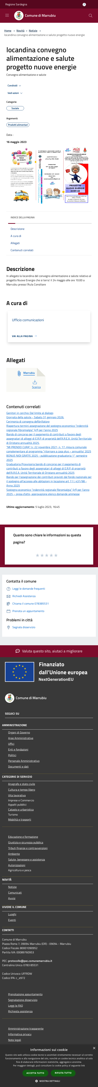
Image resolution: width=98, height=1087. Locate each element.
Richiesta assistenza (20, 1011)
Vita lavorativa (17, 795)
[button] (49, 1081)
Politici (12, 755)
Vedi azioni (16, 93)
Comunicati (15, 892)
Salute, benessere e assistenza (26, 859)
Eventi (12, 920)
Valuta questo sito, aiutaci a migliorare (49, 651)
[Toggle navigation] (7, 15)
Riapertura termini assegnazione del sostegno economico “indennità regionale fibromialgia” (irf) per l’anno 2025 (47, 428)
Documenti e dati (18, 766)
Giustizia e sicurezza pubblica (25, 842)
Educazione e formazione (23, 837)
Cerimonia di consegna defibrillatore (28, 421)
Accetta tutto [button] (35, 1073)
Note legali (14, 1040)
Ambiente (14, 854)
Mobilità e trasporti (19, 819)
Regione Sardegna (16, 4)
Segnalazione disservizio (22, 1000)
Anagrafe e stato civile (21, 784)
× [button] (94, 1048)
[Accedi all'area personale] (84, 4)
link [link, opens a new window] (83, 1065)
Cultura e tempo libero (21, 789)
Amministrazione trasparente (26, 1028)
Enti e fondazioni (18, 749)
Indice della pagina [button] (22, 217)
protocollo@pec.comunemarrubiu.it (30, 961)
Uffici (11, 744)
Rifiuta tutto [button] (63, 1072)
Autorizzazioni (16, 865)
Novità (20, 30)
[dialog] (49, 1066)
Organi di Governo (19, 732)
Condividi (15, 86)
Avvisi (11, 898)
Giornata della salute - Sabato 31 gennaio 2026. (35, 417)
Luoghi (12, 914)
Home (7, 30)
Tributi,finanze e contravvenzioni (28, 848)
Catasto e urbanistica (21, 809)
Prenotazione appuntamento (25, 994)
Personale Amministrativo (23, 761)
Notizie (33, 30)
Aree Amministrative (20, 738)
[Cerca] (90, 16)
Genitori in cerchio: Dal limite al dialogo (29, 413)
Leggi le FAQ (15, 1005)
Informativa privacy (19, 1034)
